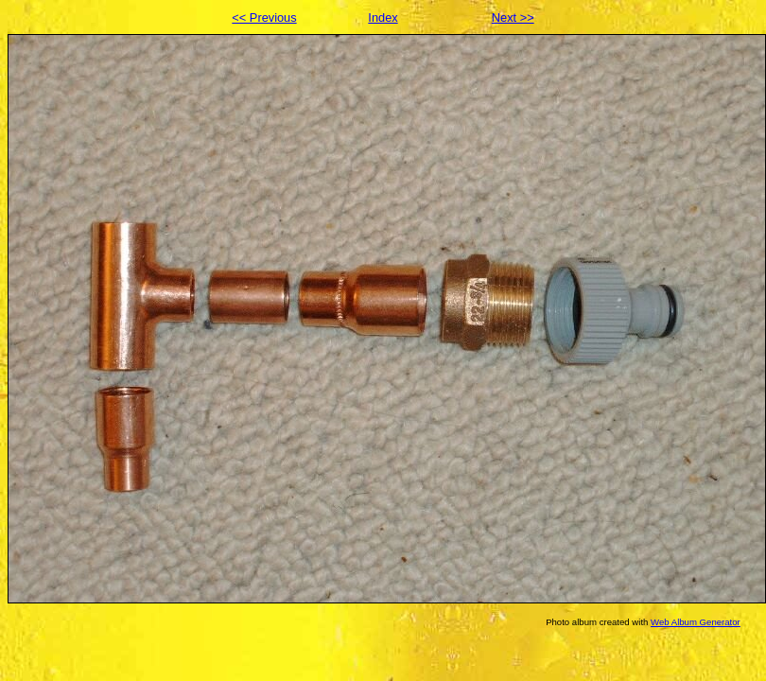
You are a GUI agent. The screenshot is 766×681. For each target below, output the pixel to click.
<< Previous (264, 17)
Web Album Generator (695, 622)
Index (382, 17)
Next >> (513, 17)
